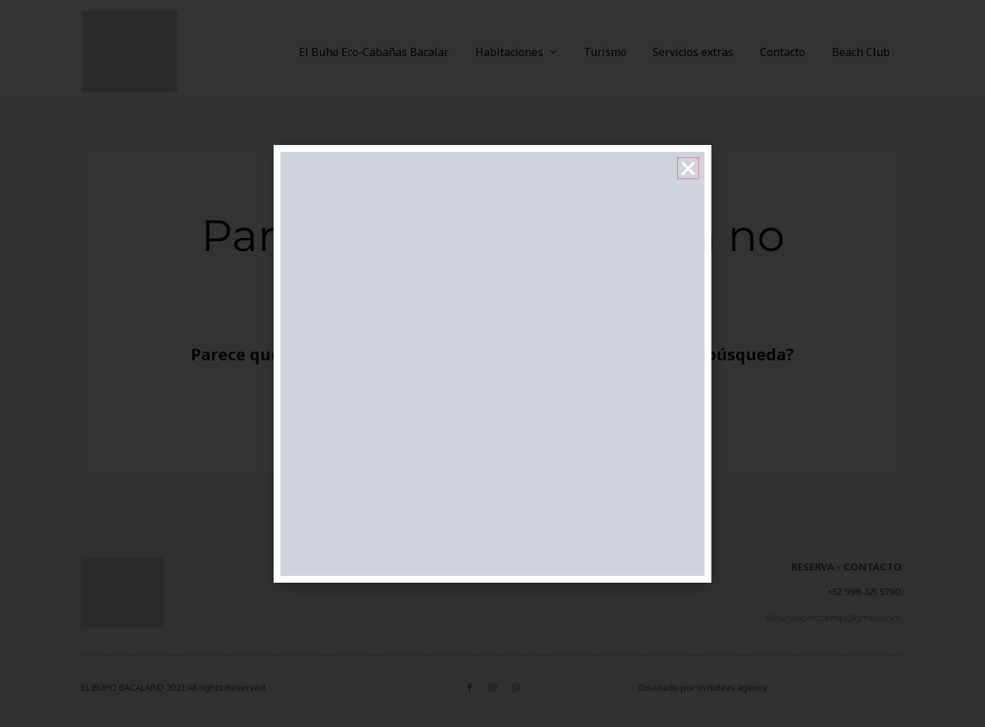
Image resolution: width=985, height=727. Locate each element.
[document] (492, 363)
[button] (688, 168)
